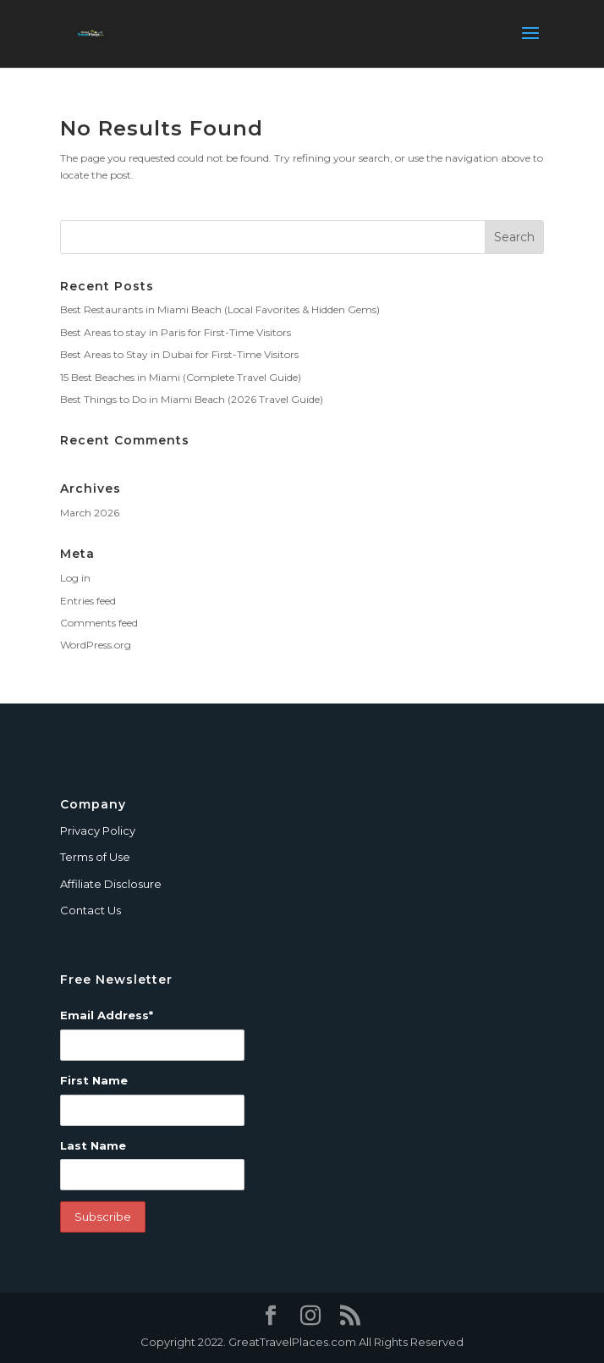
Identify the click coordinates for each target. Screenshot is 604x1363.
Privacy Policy (97, 830)
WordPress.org (95, 644)
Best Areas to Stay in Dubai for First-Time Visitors (179, 354)
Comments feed (99, 622)
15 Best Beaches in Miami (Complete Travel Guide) (180, 377)
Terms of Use (95, 857)
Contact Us (90, 910)
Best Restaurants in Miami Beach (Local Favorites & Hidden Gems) (220, 309)
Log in (75, 577)
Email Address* (106, 1015)
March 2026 (89, 512)
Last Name (93, 1145)
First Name (94, 1080)
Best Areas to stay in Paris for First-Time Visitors (175, 332)
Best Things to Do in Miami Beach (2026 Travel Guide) (191, 399)
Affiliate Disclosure (111, 884)
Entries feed (88, 600)
